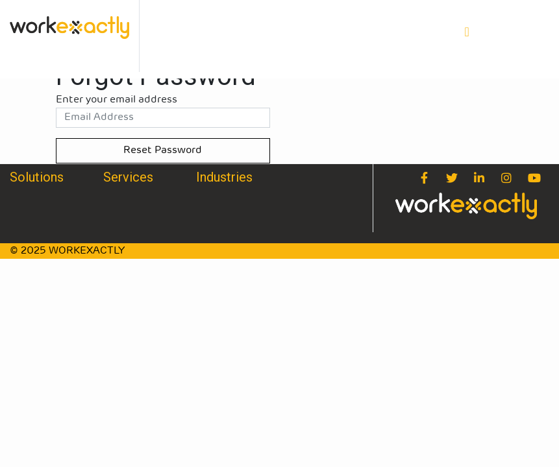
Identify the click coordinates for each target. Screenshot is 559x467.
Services (128, 177)
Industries (224, 177)
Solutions (37, 177)
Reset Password (162, 150)
